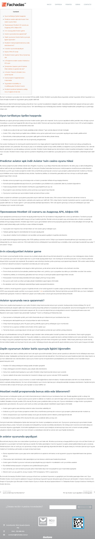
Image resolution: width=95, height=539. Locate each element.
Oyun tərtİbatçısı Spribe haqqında (15, 16)
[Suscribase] (84, 507)
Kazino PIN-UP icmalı (11, 52)
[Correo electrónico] (62, 507)
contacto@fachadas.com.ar (18, 535)
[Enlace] (14, 4)
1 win (41, 291)
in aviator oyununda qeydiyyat (14, 48)
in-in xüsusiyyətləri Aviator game (15, 31)
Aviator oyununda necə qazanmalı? (16, 34)
